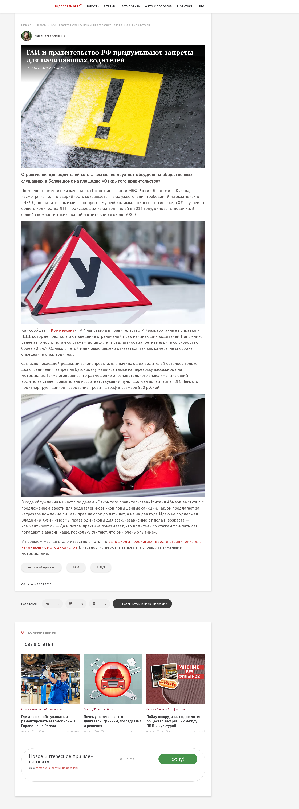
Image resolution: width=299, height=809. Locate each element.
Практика (185, 6)
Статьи (109, 6)
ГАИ (76, 567)
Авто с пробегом (158, 6)
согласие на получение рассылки (57, 768)
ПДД (101, 567)
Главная (26, 25)
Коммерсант (62, 330)
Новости (92, 6)
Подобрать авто (67, 6)
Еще (201, 6)
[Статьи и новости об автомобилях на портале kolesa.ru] (32, 5)
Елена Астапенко (54, 36)
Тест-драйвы (130, 6)
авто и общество (41, 567)
